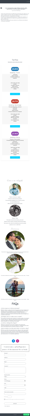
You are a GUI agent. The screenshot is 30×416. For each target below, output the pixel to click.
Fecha (5, 379)
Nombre (6, 353)
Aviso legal (15, 414)
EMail (5, 361)
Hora (5, 383)
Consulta (6, 366)
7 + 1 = (5, 396)
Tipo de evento (7, 374)
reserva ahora (15, 126)
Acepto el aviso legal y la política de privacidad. (14, 399)
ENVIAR (15, 403)
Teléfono (5, 357)
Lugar (5, 387)
